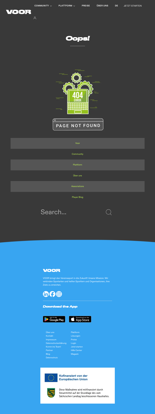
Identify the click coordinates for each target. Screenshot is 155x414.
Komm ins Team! (53, 347)
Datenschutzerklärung (56, 343)
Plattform (67, 6)
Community (43, 6)
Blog (48, 354)
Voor (77, 143)
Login (73, 343)
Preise (86, 6)
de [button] (116, 6)
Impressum (51, 340)
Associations (77, 186)
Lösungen (75, 336)
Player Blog (77, 197)
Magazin (75, 354)
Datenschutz (52, 358)
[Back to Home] (18, 11)
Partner (49, 350)
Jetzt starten (77, 347)
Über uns (102, 6)
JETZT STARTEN (133, 6)
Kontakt (49, 336)
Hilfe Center (76, 350)
